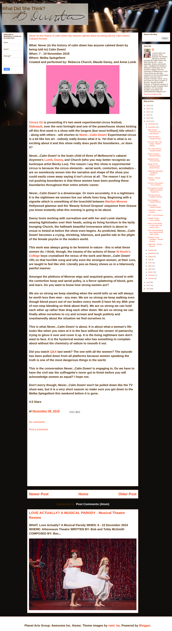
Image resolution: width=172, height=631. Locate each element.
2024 (148, 105)
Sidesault (35, 126)
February (151, 275)
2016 (148, 289)
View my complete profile (153, 94)
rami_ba (114, 625)
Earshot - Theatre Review (154, 179)
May (150, 266)
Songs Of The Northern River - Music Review (154, 166)
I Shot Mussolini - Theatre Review (154, 138)
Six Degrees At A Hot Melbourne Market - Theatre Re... (155, 190)
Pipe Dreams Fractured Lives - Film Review (155, 132)
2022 (148, 112)
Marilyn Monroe (116, 201)
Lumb (48, 160)
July (149, 260)
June (150, 263)
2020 (148, 118)
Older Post (127, 494)
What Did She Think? (23, 8)
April (150, 269)
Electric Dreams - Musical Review (154, 155)
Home (83, 494)
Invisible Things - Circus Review (154, 219)
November (152, 127)
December (152, 124)
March (150, 272)
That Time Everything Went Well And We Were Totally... (155, 232)
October (151, 250)
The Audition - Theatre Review (154, 206)
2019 (148, 121)
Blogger (144, 625)
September (152, 253)
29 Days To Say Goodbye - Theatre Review (155, 239)
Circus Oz (36, 122)
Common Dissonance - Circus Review (155, 184)
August (151, 256)
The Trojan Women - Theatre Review (155, 150)
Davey (58, 160)
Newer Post (39, 494)
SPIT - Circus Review (155, 215)
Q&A (53, 351)
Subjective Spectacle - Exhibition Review (155, 173)
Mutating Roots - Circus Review (154, 160)
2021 (148, 115)
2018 (148, 282)
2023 (148, 109)
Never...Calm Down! (93, 135)
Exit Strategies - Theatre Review (154, 201)
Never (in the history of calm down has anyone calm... (155, 225)
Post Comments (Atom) (92, 504)
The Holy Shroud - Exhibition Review (155, 196)
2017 (148, 285)
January (151, 278)
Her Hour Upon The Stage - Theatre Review (155, 144)
